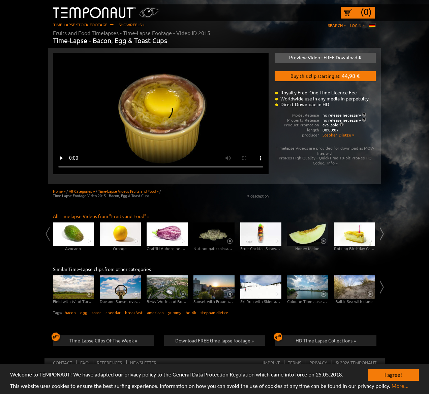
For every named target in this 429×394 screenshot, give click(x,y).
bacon (70, 312)
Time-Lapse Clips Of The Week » (95, 339)
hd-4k (191, 312)
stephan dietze (214, 312)
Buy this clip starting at (325, 75)
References (109, 362)
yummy (174, 312)
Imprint (271, 362)
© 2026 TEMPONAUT (355, 362)
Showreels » (132, 24)
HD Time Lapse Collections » (315, 339)
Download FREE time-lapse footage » (214, 340)
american (155, 312)
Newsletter (143, 362)
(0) (366, 11)
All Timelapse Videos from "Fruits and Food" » (101, 216)
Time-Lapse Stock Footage (80, 24)
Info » (332, 162)
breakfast (134, 312)
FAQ (84, 362)
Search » (337, 25)
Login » (357, 25)
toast (96, 312)
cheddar (113, 312)
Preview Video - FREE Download (325, 57)
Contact (62, 362)
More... (400, 386)
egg (83, 312)
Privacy (318, 362)
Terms (294, 362)
